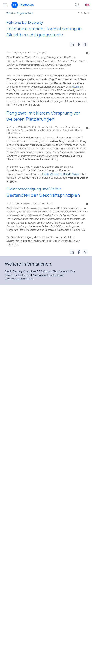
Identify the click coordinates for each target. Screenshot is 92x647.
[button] (72, 44)
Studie (76, 86)
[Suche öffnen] (77, 5)
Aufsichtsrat (56, 275)
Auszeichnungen (23, 278)
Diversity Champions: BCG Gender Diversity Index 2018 (44, 271)
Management (40, 275)
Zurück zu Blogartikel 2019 (19, 13)
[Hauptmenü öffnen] (5, 5)
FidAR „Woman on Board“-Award (60, 174)
